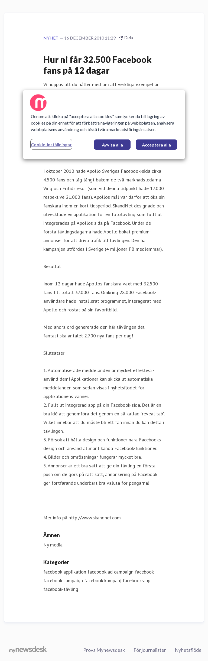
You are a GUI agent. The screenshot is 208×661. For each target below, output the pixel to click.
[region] (104, 124)
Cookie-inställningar (51, 144)
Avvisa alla (112, 144)
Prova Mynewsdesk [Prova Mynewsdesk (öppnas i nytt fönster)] (104, 650)
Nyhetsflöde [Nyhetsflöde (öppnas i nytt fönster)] (188, 650)
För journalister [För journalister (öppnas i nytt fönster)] (150, 650)
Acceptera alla (156, 144)
